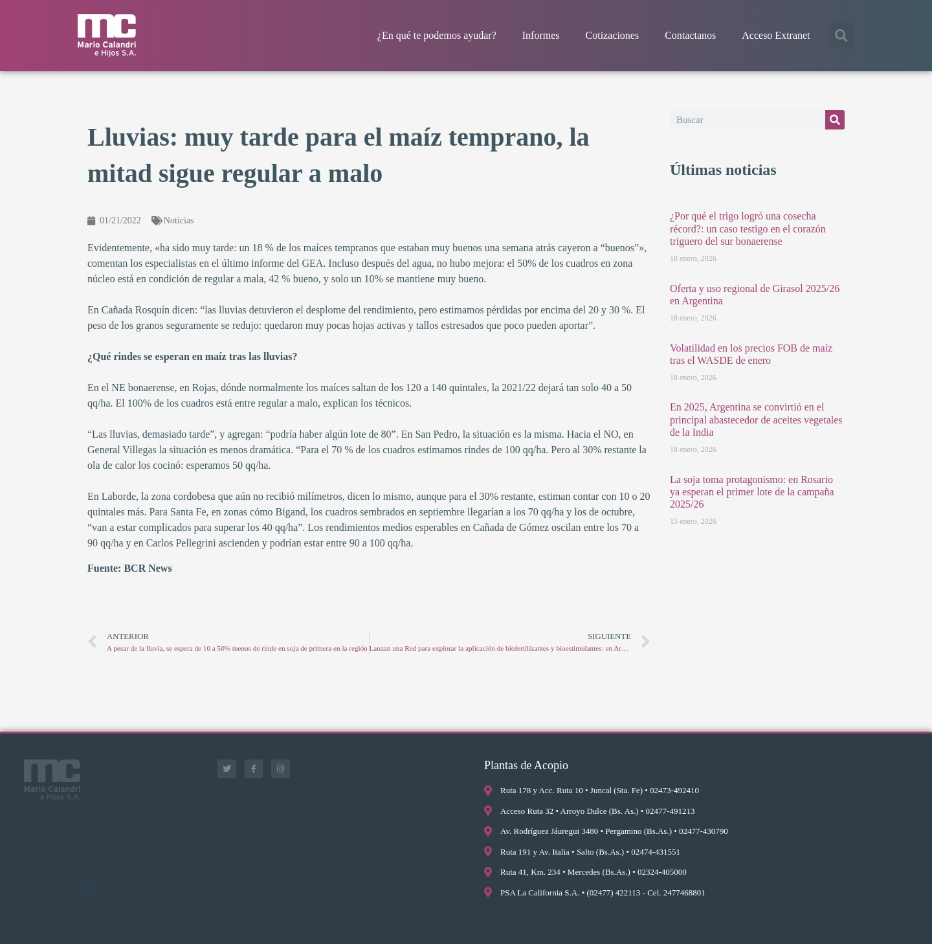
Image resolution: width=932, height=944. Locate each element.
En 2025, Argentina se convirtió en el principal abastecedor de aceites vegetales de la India (756, 419)
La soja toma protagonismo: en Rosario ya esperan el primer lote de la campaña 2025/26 (752, 492)
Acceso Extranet (776, 35)
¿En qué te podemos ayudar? (436, 35)
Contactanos (690, 35)
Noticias (179, 220)
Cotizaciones (612, 35)
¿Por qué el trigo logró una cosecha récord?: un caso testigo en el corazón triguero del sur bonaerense (748, 228)
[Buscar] (835, 119)
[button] (841, 36)
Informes (541, 35)
